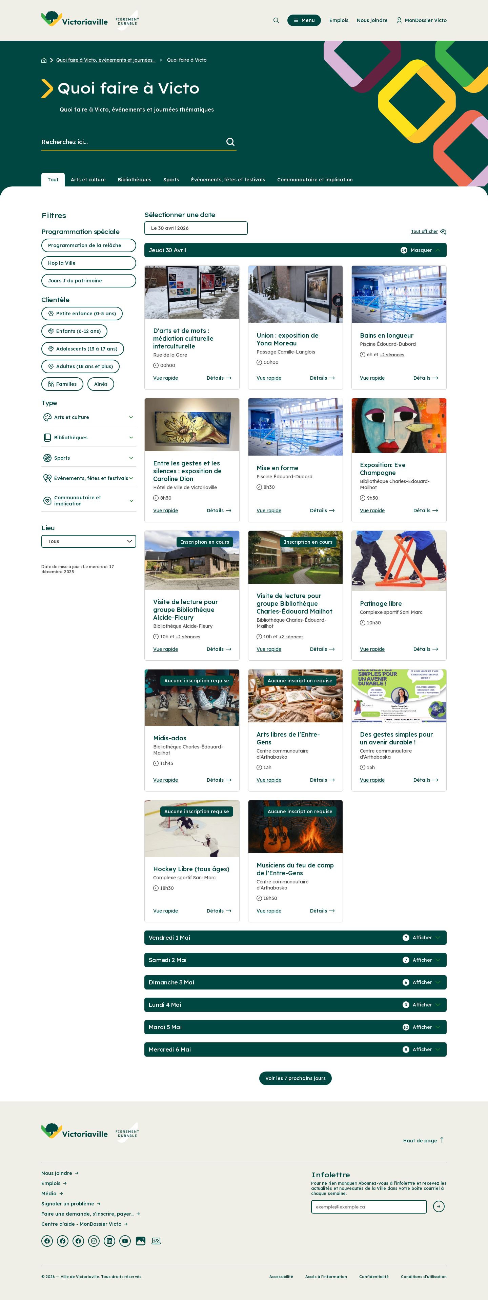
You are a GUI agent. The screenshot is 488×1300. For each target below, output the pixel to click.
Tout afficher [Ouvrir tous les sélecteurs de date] (429, 231)
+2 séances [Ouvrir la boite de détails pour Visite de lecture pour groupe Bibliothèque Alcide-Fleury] (188, 636)
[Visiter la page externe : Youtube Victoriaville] (125, 1241)
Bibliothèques (88, 438)
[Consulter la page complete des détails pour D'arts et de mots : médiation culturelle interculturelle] (192, 292)
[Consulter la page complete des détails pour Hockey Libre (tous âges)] (192, 881)
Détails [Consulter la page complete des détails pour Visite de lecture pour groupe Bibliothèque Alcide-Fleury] (219, 649)
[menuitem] (90, 20)
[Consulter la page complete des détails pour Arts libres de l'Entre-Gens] (295, 754)
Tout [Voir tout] (53, 180)
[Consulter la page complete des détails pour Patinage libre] (399, 616)
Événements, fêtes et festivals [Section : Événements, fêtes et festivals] (228, 180)
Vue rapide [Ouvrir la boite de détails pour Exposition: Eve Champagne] (372, 510)
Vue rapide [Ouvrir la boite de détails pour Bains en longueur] (372, 378)
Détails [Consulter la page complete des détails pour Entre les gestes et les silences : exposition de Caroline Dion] (219, 510)
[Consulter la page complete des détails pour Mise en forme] (295, 480)
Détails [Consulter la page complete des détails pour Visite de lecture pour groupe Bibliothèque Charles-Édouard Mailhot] (322, 649)
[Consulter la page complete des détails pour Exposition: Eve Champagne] (399, 484)
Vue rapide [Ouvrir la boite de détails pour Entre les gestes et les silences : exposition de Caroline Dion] (165, 510)
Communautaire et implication (88, 501)
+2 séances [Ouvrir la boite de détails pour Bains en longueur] (392, 354)
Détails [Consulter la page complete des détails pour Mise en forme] (322, 510)
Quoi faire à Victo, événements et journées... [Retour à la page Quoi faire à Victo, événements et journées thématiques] (106, 60)
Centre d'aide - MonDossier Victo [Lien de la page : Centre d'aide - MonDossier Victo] (85, 1224)
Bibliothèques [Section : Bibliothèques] (134, 180)
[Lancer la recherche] (230, 142)
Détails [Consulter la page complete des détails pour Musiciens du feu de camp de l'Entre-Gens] (322, 911)
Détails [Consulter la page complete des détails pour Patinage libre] (425, 649)
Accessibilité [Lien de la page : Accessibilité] (281, 1276)
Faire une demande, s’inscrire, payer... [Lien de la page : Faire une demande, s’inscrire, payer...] (91, 1214)
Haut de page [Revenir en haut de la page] (424, 1140)
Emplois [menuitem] (338, 20)
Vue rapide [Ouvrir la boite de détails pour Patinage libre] (372, 649)
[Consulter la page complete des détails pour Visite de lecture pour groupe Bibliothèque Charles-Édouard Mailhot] (295, 619)
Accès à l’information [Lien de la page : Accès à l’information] (326, 1276)
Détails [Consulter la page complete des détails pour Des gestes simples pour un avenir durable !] (425, 780)
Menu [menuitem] (304, 20)
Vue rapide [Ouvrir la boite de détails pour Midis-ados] (165, 780)
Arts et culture (88, 417)
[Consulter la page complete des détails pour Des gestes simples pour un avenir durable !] (399, 754)
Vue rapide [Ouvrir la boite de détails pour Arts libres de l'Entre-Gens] (269, 780)
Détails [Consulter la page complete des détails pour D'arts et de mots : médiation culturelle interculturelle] (219, 378)
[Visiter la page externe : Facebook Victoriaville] (47, 1241)
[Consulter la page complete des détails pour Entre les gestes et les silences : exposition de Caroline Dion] (192, 483)
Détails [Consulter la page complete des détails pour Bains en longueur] (425, 378)
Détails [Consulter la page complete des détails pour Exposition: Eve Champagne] (425, 510)
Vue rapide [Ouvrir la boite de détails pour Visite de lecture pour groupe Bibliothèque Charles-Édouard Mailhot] (269, 649)
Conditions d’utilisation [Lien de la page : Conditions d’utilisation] (424, 1276)
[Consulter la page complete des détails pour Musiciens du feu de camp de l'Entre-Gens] (295, 884)
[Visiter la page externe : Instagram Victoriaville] (94, 1241)
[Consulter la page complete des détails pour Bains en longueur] (399, 348)
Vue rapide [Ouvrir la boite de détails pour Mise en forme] (269, 510)
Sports (88, 458)
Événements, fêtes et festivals (88, 478)
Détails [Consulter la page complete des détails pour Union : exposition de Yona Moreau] (322, 378)
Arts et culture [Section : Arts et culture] (88, 180)
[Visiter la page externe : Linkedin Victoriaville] (109, 1241)
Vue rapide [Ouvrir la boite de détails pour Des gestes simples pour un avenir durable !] (372, 780)
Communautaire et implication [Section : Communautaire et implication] (315, 180)
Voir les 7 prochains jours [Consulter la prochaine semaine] (295, 1078)
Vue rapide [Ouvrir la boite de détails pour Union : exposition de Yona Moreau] (269, 378)
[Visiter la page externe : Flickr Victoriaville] (140, 1241)
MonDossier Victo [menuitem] (421, 20)
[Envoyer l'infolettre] (439, 1207)
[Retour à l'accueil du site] (45, 60)
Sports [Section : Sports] (171, 180)
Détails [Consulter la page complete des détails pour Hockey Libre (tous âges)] (219, 911)
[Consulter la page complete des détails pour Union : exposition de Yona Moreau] (295, 352)
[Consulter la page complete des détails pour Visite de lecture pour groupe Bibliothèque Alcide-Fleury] (192, 622)
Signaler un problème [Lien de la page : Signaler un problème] (71, 1204)
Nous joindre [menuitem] (372, 20)
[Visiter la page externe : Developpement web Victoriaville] (156, 1241)
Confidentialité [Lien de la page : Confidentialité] (374, 1276)
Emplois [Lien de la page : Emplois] (54, 1183)
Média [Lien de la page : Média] (52, 1194)
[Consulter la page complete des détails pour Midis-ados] (192, 753)
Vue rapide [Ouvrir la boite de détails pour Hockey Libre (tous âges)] (165, 911)
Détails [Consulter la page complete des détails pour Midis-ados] (219, 780)
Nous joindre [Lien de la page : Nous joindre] (60, 1173)
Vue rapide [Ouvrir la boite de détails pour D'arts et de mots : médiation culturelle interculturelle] (165, 378)
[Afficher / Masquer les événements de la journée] (426, 250)
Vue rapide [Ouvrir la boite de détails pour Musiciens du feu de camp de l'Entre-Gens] (269, 911)
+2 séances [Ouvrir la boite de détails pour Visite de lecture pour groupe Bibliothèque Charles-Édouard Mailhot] (291, 636)
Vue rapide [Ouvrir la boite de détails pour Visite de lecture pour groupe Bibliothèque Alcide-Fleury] (165, 649)
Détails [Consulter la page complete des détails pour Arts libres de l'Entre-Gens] (322, 780)
